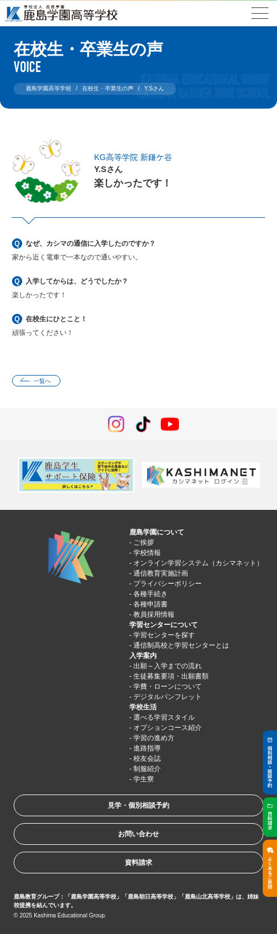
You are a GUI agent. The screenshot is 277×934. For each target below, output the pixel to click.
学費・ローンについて (167, 686)
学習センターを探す (164, 635)
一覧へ (42, 381)
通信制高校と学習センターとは (181, 645)
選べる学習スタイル (164, 717)
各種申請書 (150, 604)
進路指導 (147, 748)
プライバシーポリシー (167, 584)
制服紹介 (147, 769)
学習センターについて (163, 625)
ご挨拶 (143, 542)
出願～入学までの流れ (167, 666)
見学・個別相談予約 (138, 805)
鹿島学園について (156, 532)
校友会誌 (147, 759)
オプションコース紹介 (167, 728)
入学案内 (143, 656)
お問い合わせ (138, 834)
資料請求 (138, 863)
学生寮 (143, 779)
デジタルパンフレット (167, 697)
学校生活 (143, 707)
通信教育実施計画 (160, 573)
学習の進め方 (153, 738)
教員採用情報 (153, 614)
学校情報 (147, 553)
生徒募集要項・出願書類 (171, 676)
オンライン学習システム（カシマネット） (198, 563)
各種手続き (150, 594)
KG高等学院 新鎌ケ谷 (133, 157)
